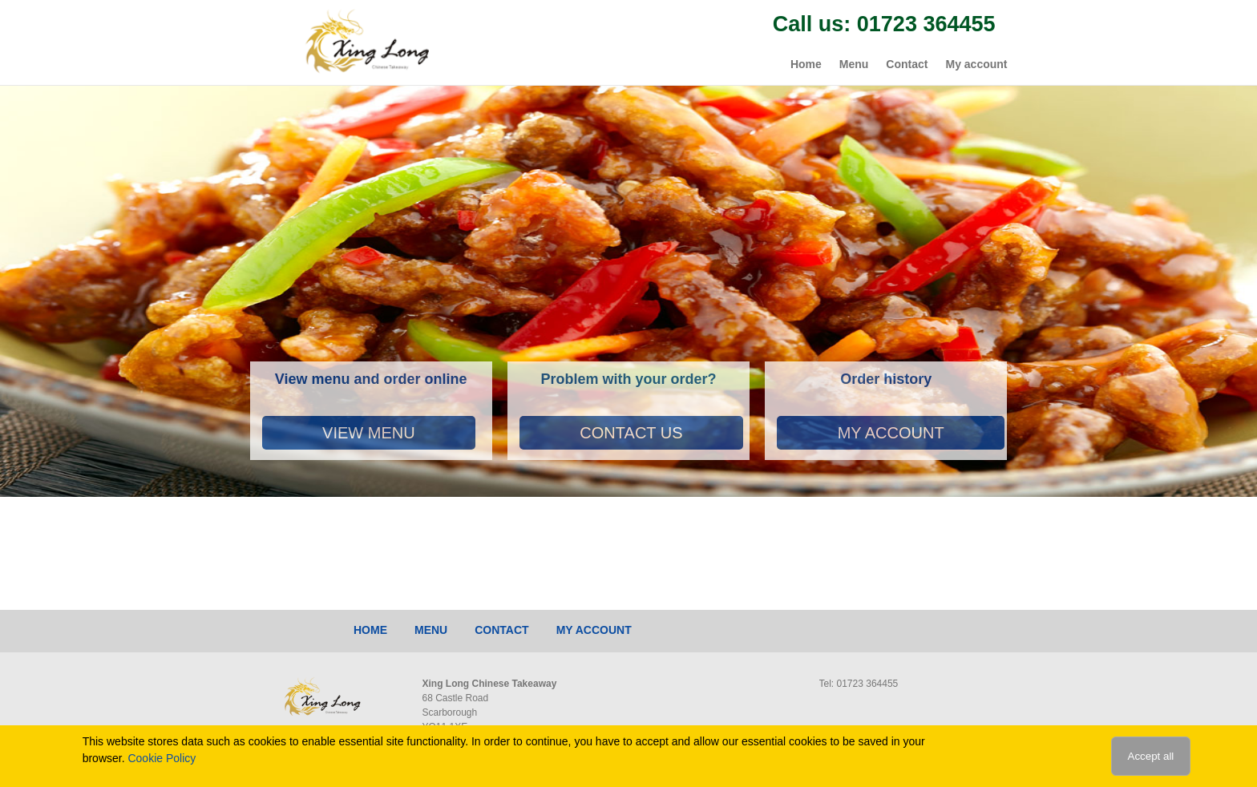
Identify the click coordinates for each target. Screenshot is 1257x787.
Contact (907, 64)
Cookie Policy (161, 758)
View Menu (368, 433)
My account (976, 64)
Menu (854, 64)
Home (806, 64)
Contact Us (631, 433)
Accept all (1151, 756)
